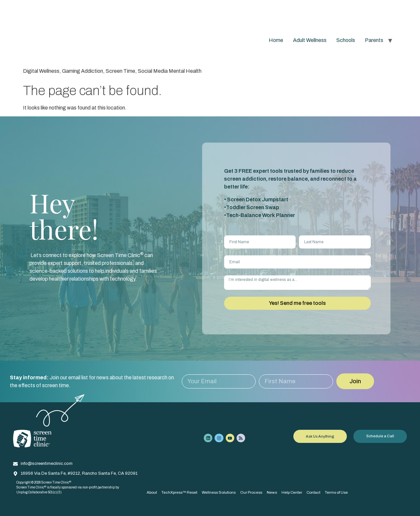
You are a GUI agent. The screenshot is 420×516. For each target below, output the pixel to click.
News (273, 492)
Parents (374, 40)
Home (276, 40)
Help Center (293, 492)
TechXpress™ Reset (179, 492)
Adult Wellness (309, 40)
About (152, 492)
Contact (316, 492)
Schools (345, 40)
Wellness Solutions (220, 492)
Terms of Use (340, 492)
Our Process (253, 492)
